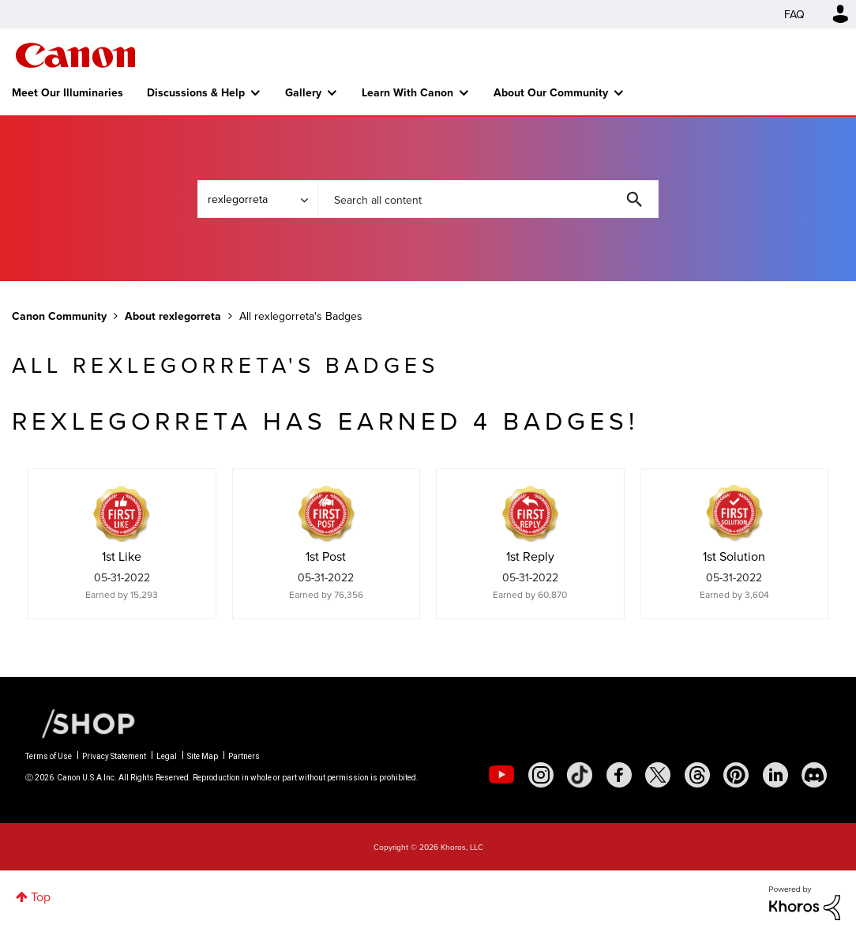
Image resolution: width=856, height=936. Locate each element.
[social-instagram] (541, 775)
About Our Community (551, 92)
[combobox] (488, 199)
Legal (166, 756)
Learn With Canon (407, 92)
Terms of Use (48, 756)
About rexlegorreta (173, 316)
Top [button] (41, 896)
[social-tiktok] (579, 775)
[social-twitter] (657, 775)
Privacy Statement (114, 756)
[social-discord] (814, 775)
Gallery (303, 92)
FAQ (794, 14)
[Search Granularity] (257, 199)
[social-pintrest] (736, 775)
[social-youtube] (501, 775)
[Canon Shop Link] (80, 722)
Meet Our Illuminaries (67, 92)
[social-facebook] (619, 775)
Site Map (202, 756)
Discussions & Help (196, 92)
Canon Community (75, 55)
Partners (244, 756)
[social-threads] (697, 775)
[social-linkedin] (775, 775)
